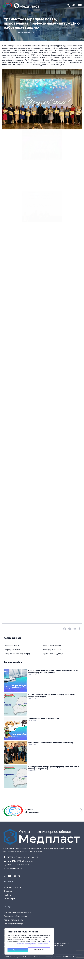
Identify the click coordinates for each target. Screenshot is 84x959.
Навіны (47, 935)
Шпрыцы (8, 891)
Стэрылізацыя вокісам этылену (18, 912)
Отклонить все (19, 950)
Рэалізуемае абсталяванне (15, 916)
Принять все (41, 950)
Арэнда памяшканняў (13, 920)
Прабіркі (7, 895)
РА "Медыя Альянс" (71, 957)
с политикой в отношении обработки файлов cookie (29, 943)
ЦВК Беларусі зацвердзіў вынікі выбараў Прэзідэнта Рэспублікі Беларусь (51, 696)
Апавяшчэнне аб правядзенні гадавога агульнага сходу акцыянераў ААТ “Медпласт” (53, 671)
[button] (64, 628)
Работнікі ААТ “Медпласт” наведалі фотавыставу (50, 743)
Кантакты (48, 939)
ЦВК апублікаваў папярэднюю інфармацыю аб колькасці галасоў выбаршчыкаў (53, 768)
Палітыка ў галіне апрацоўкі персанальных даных (56, 944)
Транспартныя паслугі (13, 924)
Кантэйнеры (9, 899)
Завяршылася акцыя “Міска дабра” (44, 719)
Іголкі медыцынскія (12, 887)
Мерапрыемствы (27, 32)
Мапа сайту (49, 949)
